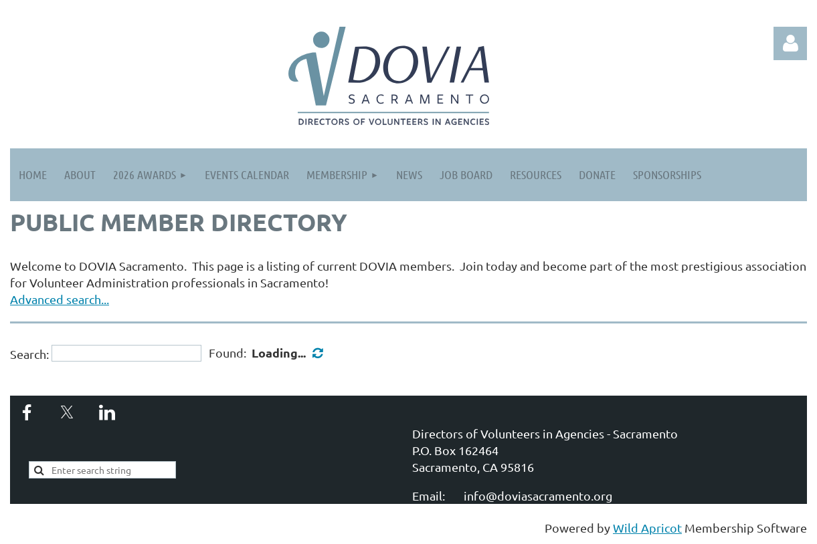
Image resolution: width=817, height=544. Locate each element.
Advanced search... (59, 299)
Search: (29, 353)
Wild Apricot (647, 528)
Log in (790, 43)
